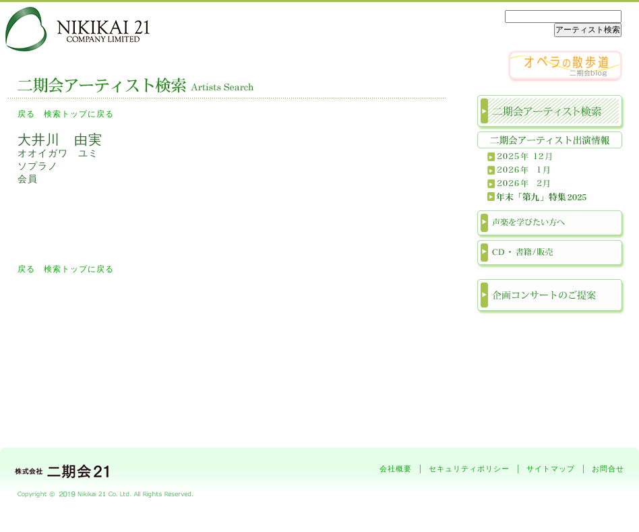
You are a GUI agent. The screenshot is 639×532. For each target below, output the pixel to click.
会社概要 (395, 469)
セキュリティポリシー (469, 469)
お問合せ (608, 469)
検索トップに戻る (79, 114)
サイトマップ (550, 469)
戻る (26, 114)
